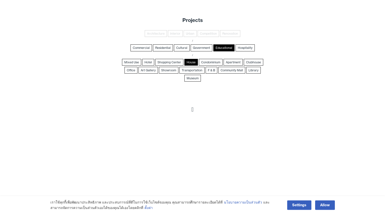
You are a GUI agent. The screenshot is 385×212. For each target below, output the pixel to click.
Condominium (210, 62)
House (191, 62)
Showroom (168, 70)
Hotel (148, 62)
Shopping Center (169, 62)
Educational (224, 48)
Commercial (141, 48)
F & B (211, 70)
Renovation (230, 33)
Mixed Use (131, 62)
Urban (190, 33)
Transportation (192, 70)
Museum (193, 78)
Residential (163, 48)
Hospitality (245, 48)
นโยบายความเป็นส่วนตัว (243, 205)
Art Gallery (148, 70)
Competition (208, 33)
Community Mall (232, 70)
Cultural (181, 48)
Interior (175, 33)
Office (131, 70)
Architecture (156, 33)
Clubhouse (253, 62)
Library (253, 70)
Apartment (233, 62)
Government (201, 48)
